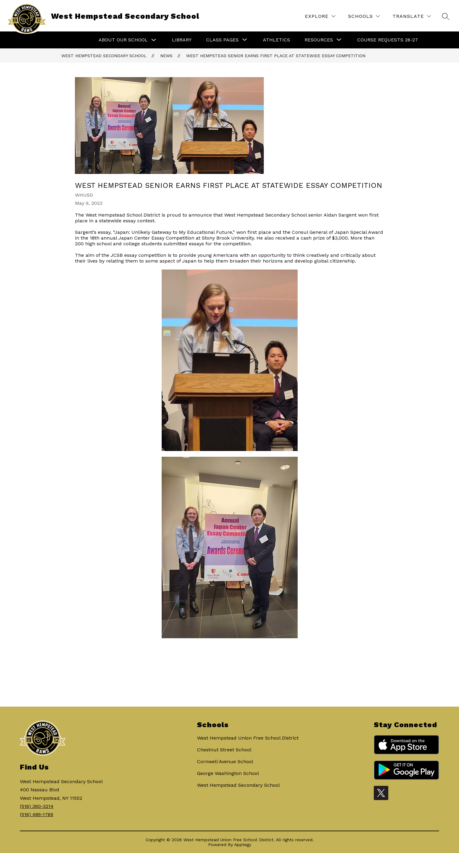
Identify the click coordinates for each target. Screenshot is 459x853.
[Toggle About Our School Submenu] (153, 40)
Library (182, 40)
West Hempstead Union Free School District (248, 738)
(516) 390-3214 (36, 806)
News (166, 55)
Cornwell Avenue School (225, 761)
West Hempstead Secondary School (104, 55)
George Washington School (228, 773)
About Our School (123, 40)
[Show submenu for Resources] (319, 40)
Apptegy (242, 844)
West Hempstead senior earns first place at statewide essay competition (275, 55)
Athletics (276, 40)
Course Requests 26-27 (387, 40)
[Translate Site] (411, 16)
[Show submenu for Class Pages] (222, 40)
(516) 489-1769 (36, 814)
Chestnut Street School (224, 750)
